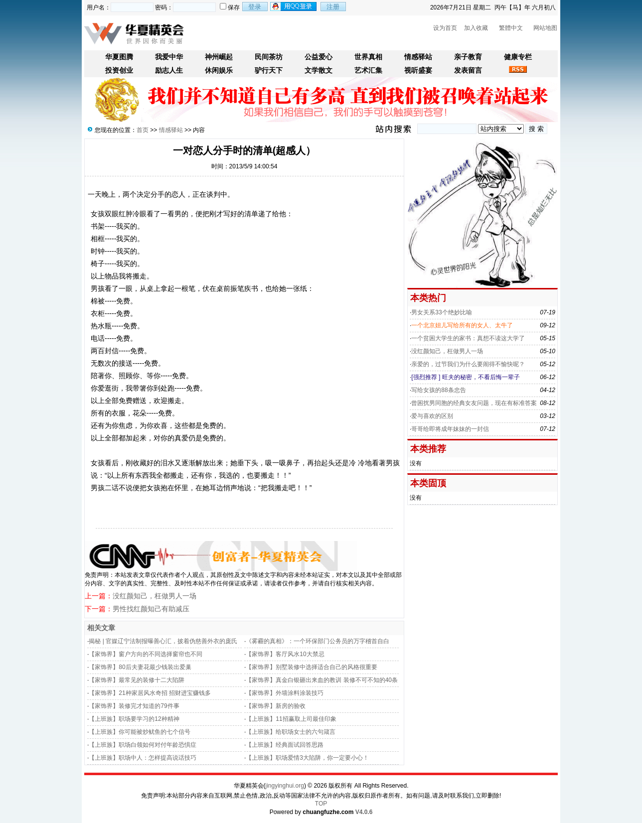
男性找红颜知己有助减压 (151, 609)
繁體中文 (511, 27)
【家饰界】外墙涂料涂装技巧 (284, 692)
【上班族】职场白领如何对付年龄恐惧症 (142, 744)
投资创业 (119, 70)
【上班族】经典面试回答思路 (284, 744)
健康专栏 (518, 57)
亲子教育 (468, 57)
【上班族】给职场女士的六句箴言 (290, 731)
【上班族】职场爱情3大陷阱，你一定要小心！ (307, 757)
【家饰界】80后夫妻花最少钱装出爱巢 (140, 667)
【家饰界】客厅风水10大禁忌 (285, 654)
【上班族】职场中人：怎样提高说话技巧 (142, 757)
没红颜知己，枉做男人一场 (154, 596)
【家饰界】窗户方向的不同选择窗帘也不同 (145, 654)
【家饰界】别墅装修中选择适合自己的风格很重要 (311, 667)
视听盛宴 (418, 70)
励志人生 (169, 70)
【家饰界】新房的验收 (276, 705)
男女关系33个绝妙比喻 (441, 312)
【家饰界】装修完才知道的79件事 (134, 705)
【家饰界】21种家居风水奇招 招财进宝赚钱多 (150, 692)
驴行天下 (269, 70)
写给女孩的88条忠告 (438, 390)
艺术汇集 (368, 70)
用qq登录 (294, 6)
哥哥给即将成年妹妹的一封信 (450, 428)
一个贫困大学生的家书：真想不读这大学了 (468, 338)
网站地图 (545, 27)
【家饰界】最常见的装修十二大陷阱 (136, 680)
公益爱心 (318, 57)
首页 (143, 130)
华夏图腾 (119, 57)
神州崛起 (219, 57)
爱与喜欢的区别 (432, 415)
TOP (321, 803)
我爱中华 (169, 57)
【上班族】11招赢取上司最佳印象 (291, 718)
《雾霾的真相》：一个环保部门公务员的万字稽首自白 (317, 641)
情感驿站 (418, 57)
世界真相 (368, 57)
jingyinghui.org (285, 785)
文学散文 (318, 70)
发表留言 (468, 70)
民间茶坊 (269, 57)
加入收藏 (476, 27)
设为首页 (445, 27)
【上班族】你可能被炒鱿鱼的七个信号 (139, 731)
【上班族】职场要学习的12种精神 (134, 718)
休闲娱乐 (219, 70)
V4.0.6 (364, 812)
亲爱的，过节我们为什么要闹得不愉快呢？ (468, 364)
